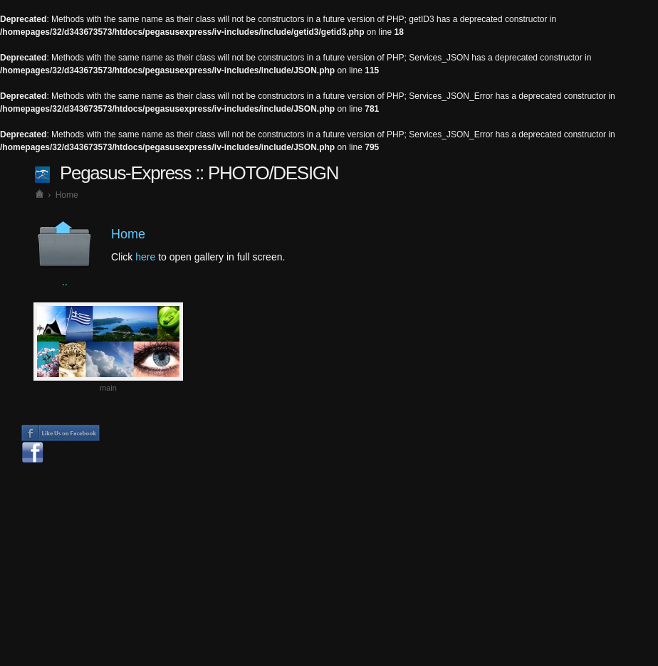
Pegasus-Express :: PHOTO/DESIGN (199, 173)
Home (67, 195)
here (145, 257)
